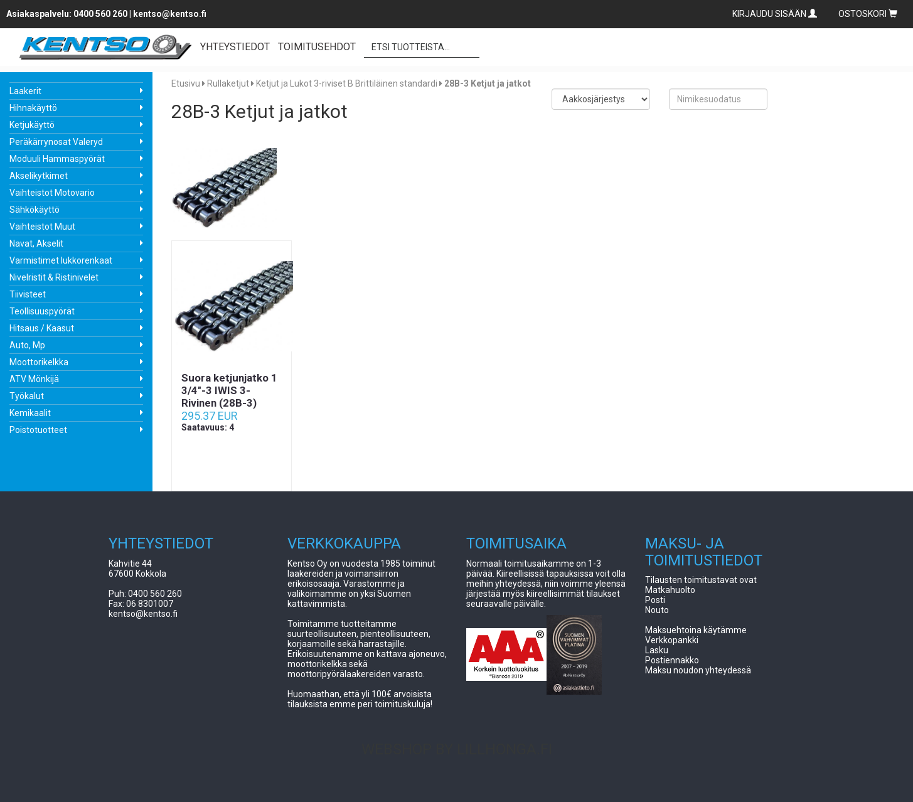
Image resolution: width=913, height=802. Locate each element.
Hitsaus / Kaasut (41, 328)
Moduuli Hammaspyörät (57, 159)
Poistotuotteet (38, 430)
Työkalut (26, 396)
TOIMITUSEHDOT (317, 47)
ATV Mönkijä (34, 379)
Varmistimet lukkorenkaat (60, 260)
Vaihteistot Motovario (52, 193)
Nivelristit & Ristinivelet (54, 277)
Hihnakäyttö (33, 108)
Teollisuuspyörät (42, 311)
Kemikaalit (30, 413)
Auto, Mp (27, 345)
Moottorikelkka (38, 362)
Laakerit (25, 91)
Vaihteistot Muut (42, 227)
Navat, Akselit (36, 243)
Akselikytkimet (38, 176)
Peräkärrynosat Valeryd (56, 142)
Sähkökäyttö (34, 210)
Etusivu (185, 83)
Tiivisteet (27, 294)
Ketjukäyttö (32, 125)
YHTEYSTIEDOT (235, 47)
